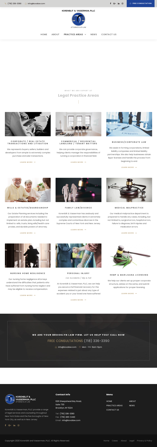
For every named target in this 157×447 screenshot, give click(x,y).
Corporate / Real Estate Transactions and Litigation (27, 142)
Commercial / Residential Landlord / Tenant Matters (78, 142)
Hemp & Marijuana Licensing (129, 275)
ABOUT (55, 34)
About (124, 440)
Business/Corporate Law (129, 142)
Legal (131, 440)
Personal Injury (78, 273)
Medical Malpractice (129, 207)
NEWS (94, 34)
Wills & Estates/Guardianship (27, 207)
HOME (44, 34)
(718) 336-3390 (97, 341)
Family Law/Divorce (78, 207)
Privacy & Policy (144, 440)
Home (106, 440)
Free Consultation (141, 3)
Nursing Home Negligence (27, 273)
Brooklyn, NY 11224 (64, 407)
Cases (115, 440)
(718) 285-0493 (67, 417)
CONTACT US (108, 34)
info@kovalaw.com (36, 3)
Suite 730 (60, 404)
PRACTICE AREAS (73, 34)
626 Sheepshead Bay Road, (68, 401)
